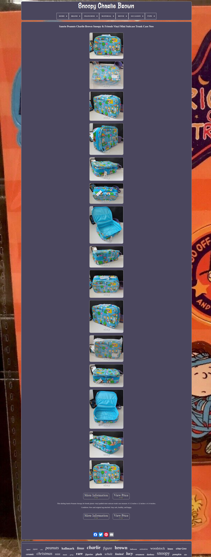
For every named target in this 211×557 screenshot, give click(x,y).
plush (99, 554)
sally (41, 549)
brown (121, 547)
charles (181, 548)
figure (107, 548)
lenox (170, 548)
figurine (89, 554)
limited (119, 554)
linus (80, 548)
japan (35, 549)
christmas (44, 553)
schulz (108, 554)
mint (57, 554)
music (65, 555)
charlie (94, 547)
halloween (133, 549)
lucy (129, 553)
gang (71, 555)
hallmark (68, 548)
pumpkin (177, 554)
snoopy (163, 553)
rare (79, 554)
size (185, 555)
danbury (150, 554)
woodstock (157, 548)
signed (28, 549)
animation (144, 549)
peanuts (52, 547)
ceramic (30, 554)
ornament (140, 554)
